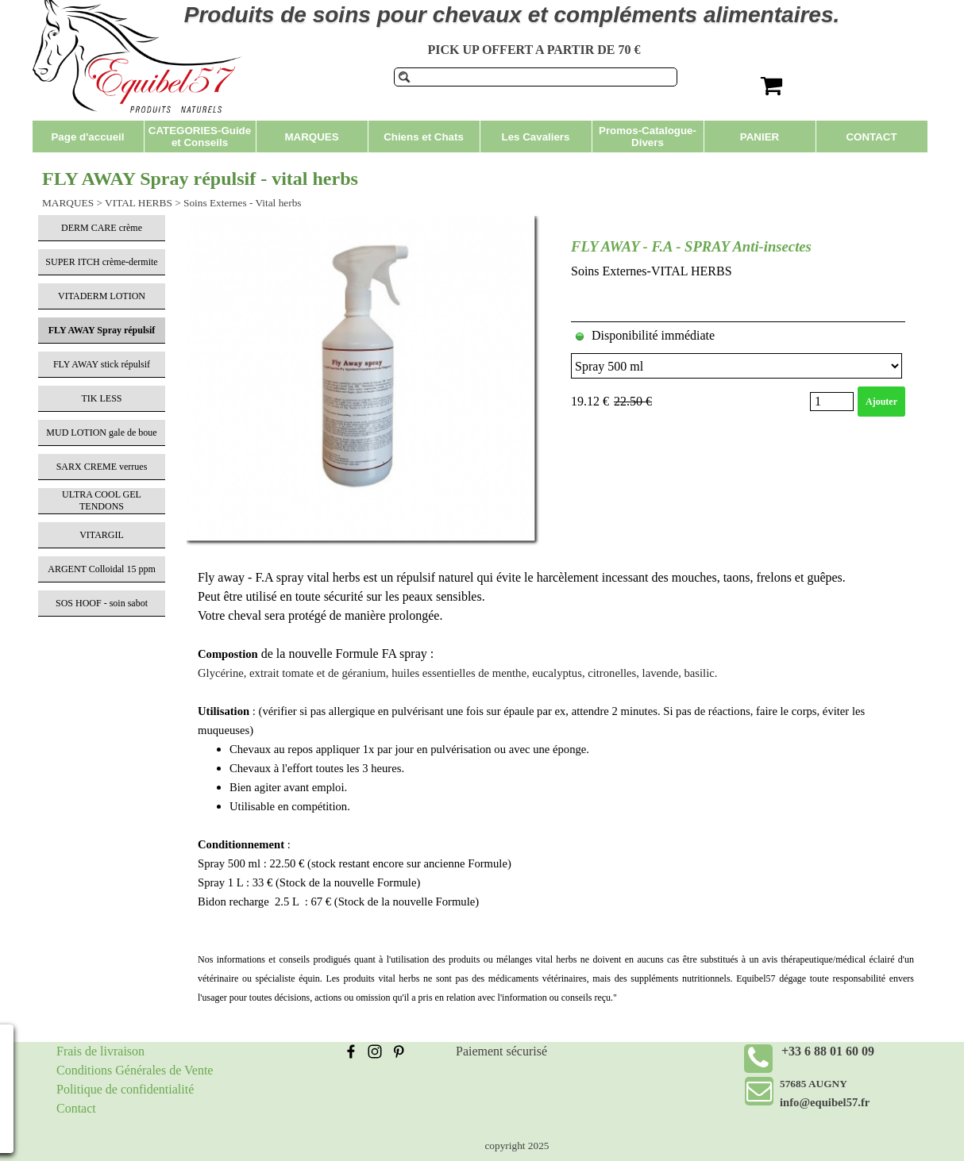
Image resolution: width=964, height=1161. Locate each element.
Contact (76, 1108)
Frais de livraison (100, 1051)
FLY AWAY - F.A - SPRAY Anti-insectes (691, 246)
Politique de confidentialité (125, 1089)
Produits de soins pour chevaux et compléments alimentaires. (512, 14)
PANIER (759, 137)
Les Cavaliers (536, 137)
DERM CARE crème (101, 227)
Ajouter (881, 401)
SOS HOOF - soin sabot (102, 603)
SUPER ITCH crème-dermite (101, 261)
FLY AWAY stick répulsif (101, 364)
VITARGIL (101, 534)
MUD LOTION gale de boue (101, 432)
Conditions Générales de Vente (134, 1070)
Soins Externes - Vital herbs (242, 203)
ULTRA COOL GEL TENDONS (101, 500)
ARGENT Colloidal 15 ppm (101, 569)
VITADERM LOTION (101, 296)
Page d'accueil (87, 137)
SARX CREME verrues (102, 466)
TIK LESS (102, 398)
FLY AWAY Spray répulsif (102, 330)
